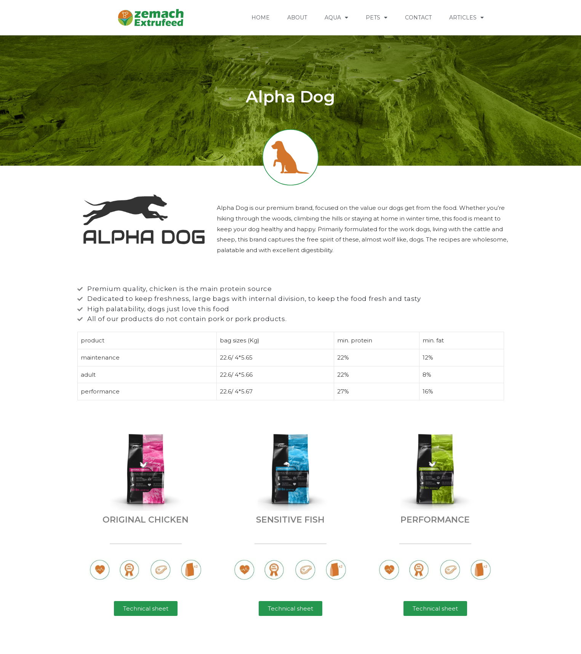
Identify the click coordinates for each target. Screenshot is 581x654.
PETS (376, 17)
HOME (260, 17)
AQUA (336, 17)
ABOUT (297, 17)
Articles (466, 17)
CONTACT (418, 17)
